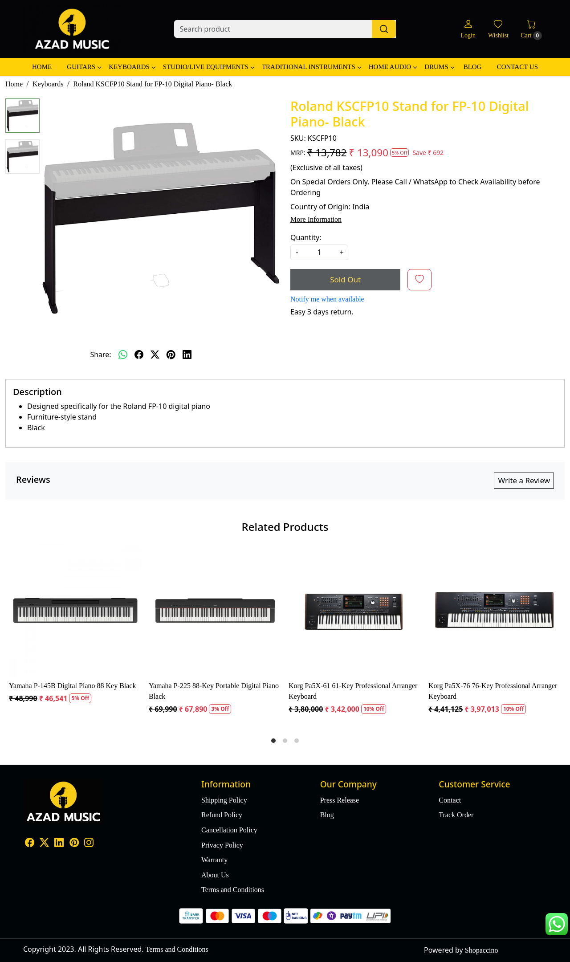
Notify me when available (327, 299)
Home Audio (392, 66)
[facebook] (139, 354)
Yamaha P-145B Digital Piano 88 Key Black (72, 685)
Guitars (84, 66)
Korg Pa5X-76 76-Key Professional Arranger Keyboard (492, 691)
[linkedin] (187, 354)
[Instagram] (88, 843)
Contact (450, 800)
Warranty (214, 860)
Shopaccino (481, 950)
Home (42, 66)
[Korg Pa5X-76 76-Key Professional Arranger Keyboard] (494, 610)
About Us (215, 875)
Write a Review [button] (524, 480)
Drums (438, 66)
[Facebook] (29, 843)
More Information (316, 219)
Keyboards (132, 66)
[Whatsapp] (123, 354)
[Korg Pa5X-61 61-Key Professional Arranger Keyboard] (355, 610)
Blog (473, 66)
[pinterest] (171, 354)
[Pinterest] (74, 843)
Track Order (456, 815)
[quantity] (319, 252)
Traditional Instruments (311, 66)
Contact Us (517, 66)
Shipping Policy (224, 800)
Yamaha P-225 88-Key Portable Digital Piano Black (214, 691)
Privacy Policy (222, 845)
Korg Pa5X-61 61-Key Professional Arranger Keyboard (353, 691)
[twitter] (155, 354)
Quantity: (305, 237)
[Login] (467, 29)
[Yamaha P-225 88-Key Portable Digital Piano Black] (215, 610)
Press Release (339, 800)
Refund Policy (221, 815)
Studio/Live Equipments (208, 66)
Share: (100, 354)
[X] (44, 843)
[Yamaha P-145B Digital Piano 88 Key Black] (75, 610)
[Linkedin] (59, 843)
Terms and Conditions (232, 889)
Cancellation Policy (229, 830)
